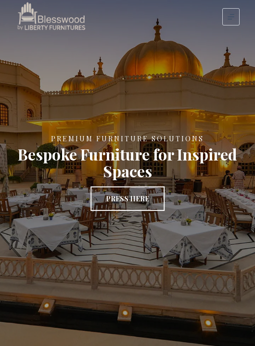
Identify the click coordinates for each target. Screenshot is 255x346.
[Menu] (231, 16)
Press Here (127, 198)
